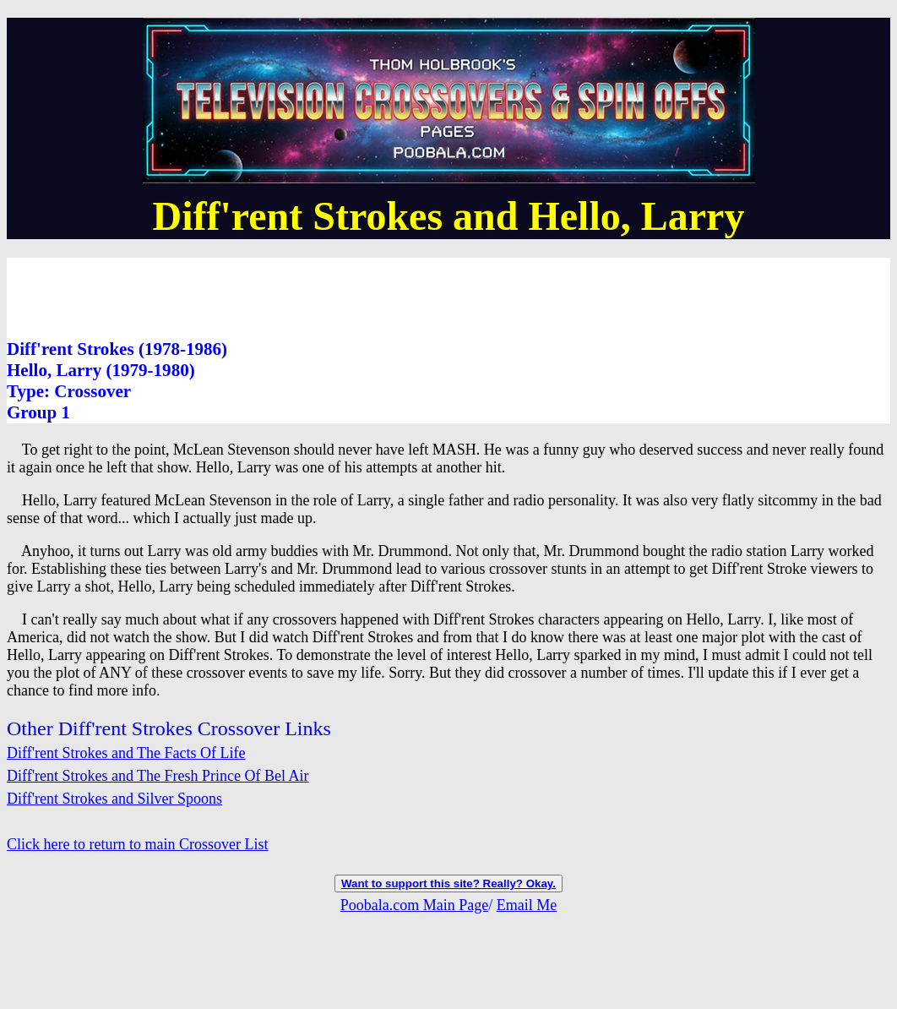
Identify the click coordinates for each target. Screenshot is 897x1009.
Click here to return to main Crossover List (137, 844)
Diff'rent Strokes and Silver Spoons (114, 798)
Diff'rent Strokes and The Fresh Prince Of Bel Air (158, 775)
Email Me (527, 905)
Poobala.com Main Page (414, 905)
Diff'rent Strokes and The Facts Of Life (126, 752)
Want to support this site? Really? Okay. (448, 883)
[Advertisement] (314, 296)
